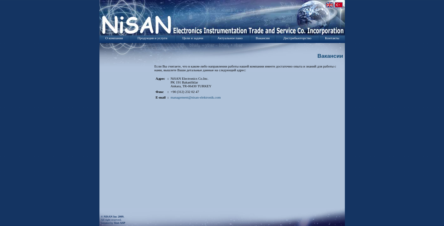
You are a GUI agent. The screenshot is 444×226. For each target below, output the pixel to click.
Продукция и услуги (152, 38)
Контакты (332, 38)
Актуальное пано (230, 38)
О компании (114, 38)
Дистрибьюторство (297, 38)
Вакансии (263, 38)
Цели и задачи (193, 38)
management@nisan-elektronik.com (196, 97)
